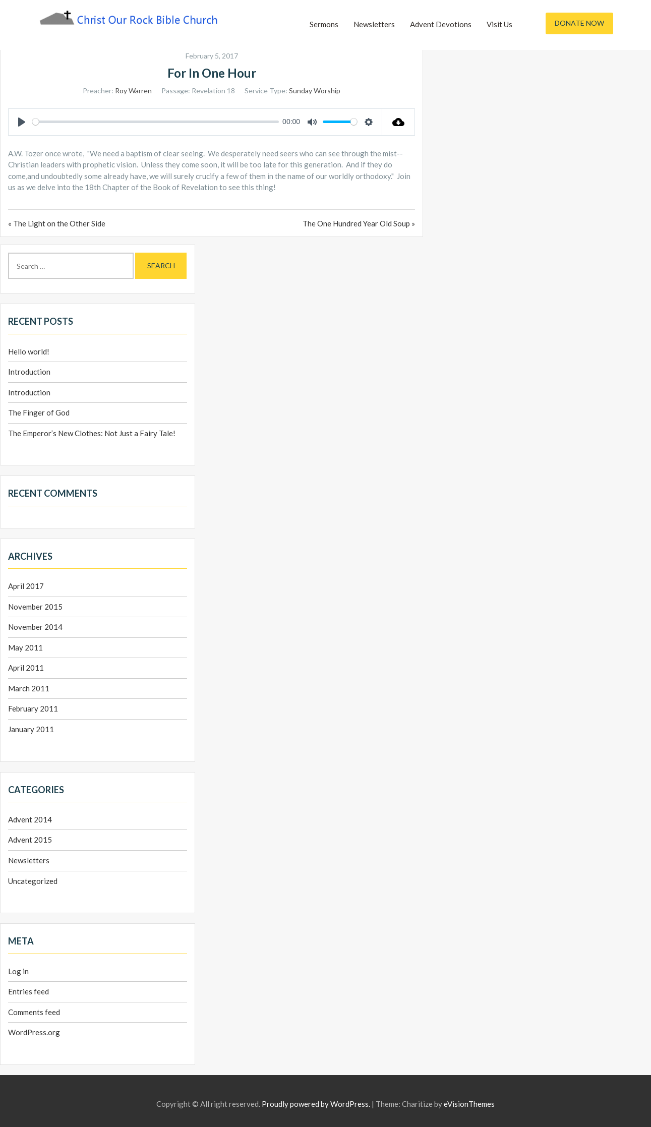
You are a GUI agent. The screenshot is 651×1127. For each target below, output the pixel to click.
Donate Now (579, 23)
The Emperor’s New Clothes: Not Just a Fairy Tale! (91, 433)
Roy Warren (133, 90)
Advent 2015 (30, 839)
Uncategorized (32, 880)
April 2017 (26, 585)
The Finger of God (39, 412)
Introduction (29, 371)
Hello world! (28, 351)
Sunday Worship (314, 90)
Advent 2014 (30, 819)
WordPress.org (34, 1032)
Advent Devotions (440, 24)
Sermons (324, 24)
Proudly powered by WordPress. (316, 1103)
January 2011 (31, 729)
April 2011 (26, 667)
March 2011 (28, 688)
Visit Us (499, 24)
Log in (18, 971)
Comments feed (34, 1012)
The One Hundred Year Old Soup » (359, 223)
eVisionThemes (469, 1103)
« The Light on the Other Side (56, 223)
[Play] (22, 122)
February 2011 (33, 708)
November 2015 (35, 606)
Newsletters (374, 24)
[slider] (155, 122)
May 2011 (25, 647)
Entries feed (28, 991)
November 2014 (35, 626)
